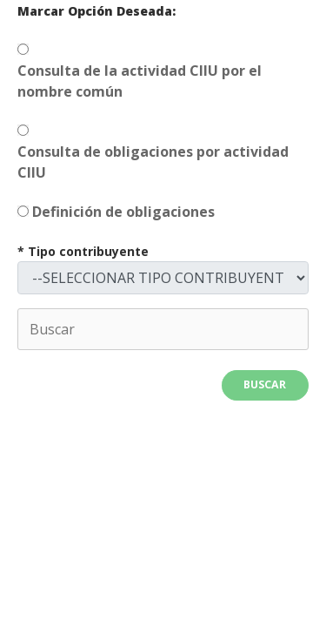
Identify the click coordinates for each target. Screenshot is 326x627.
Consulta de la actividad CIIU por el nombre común (139, 81)
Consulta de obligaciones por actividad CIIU (153, 162)
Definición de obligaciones (123, 211)
